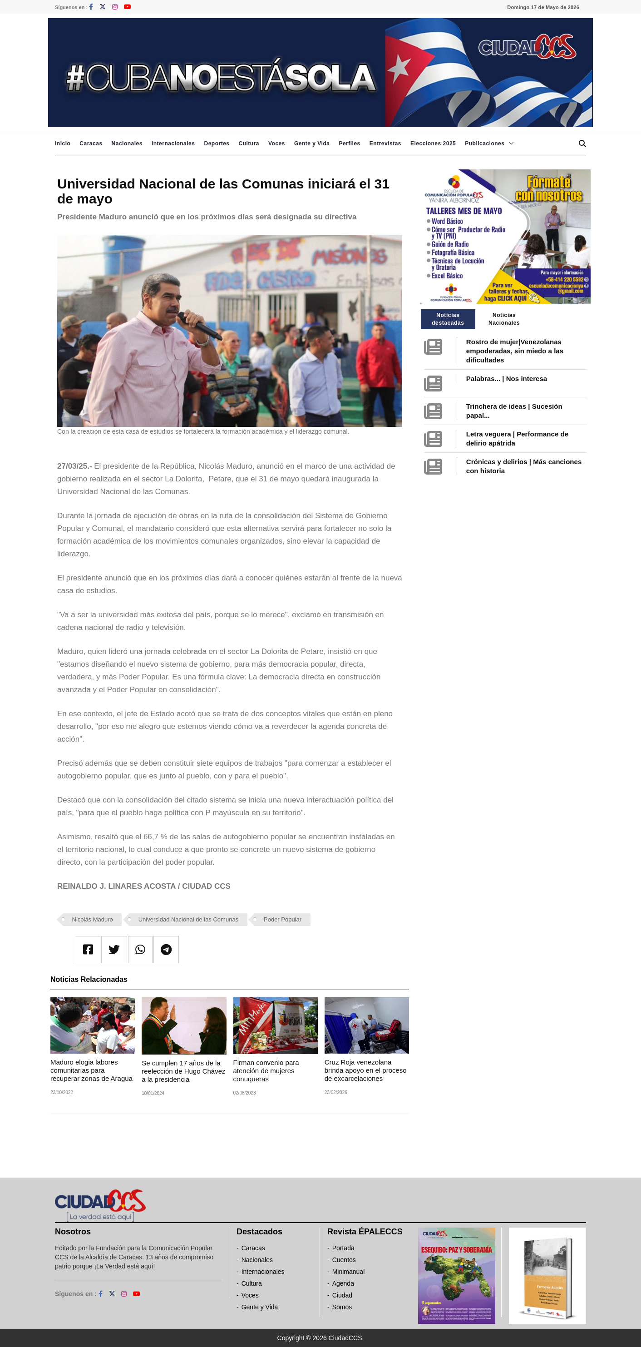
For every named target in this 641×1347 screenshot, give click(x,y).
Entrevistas (385, 143)
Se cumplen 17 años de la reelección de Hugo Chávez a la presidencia (183, 1071)
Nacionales (127, 143)
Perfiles (349, 143)
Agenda (343, 1283)
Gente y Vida (312, 143)
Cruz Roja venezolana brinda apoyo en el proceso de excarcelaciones (366, 1070)
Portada (343, 1248)
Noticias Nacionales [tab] (504, 319)
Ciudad (342, 1295)
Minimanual (348, 1271)
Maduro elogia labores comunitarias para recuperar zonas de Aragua (91, 1070)
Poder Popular (282, 919)
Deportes (216, 143)
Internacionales (173, 143)
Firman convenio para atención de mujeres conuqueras (266, 1071)
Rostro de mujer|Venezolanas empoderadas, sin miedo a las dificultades (514, 351)
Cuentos (344, 1259)
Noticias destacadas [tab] (448, 319)
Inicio (62, 143)
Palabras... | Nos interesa (506, 378)
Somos (342, 1307)
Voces (276, 143)
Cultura (248, 143)
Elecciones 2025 (433, 143)
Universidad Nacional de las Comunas (188, 919)
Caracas (90, 143)
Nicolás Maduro (92, 919)
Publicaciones (484, 143)
